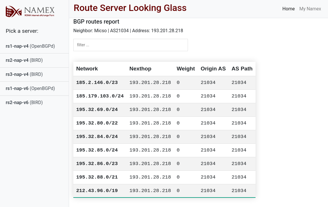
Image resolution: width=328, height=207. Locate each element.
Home (288, 9)
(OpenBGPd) (30, 46)
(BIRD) (24, 60)
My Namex (310, 9)
